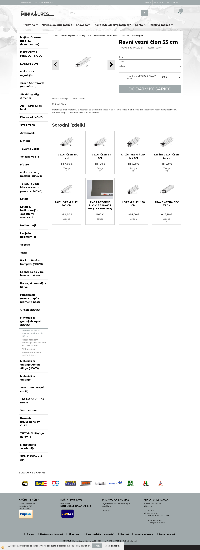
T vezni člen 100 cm (66, 156)
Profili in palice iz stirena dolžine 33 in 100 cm (32, 333)
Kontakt (140, 25)
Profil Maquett (137, 36)
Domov (55, 36)
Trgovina (29, 25)
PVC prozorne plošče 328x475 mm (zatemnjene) (100, 205)
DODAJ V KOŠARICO (150, 89)
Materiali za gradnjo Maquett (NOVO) (76, 36)
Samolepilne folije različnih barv (31, 354)
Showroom (83, 25)
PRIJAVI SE (106, 511)
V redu (97, 546)
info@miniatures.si (129, 541)
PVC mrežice (28, 349)
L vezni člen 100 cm (133, 204)
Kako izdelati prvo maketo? (113, 25)
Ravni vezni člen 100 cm (67, 204)
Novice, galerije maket (57, 25)
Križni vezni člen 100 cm (133, 156)
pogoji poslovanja (144, 534)
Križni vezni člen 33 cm (166, 156)
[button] (111, 65)
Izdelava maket (160, 25)
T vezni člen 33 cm (100, 156)
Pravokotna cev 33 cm (167, 204)
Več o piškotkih (112, 546)
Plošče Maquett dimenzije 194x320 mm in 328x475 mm (34, 343)
